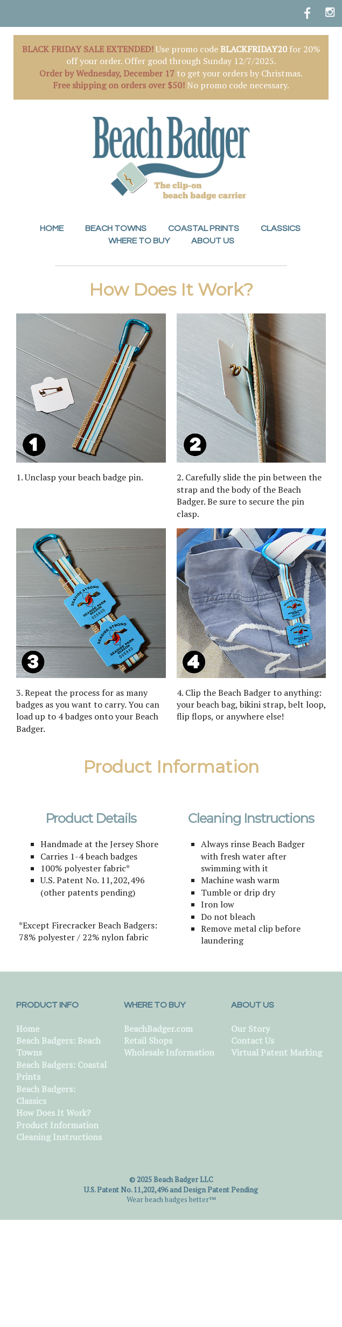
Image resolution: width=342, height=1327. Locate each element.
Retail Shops (148, 1040)
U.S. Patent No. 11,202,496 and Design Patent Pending (171, 1190)
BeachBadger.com (158, 1029)
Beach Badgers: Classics (45, 1095)
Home (27, 1029)
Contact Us (252, 1040)
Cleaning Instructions (59, 1137)
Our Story (250, 1029)
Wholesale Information (169, 1052)
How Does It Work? (53, 1113)
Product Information (57, 1125)
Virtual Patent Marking (276, 1052)
